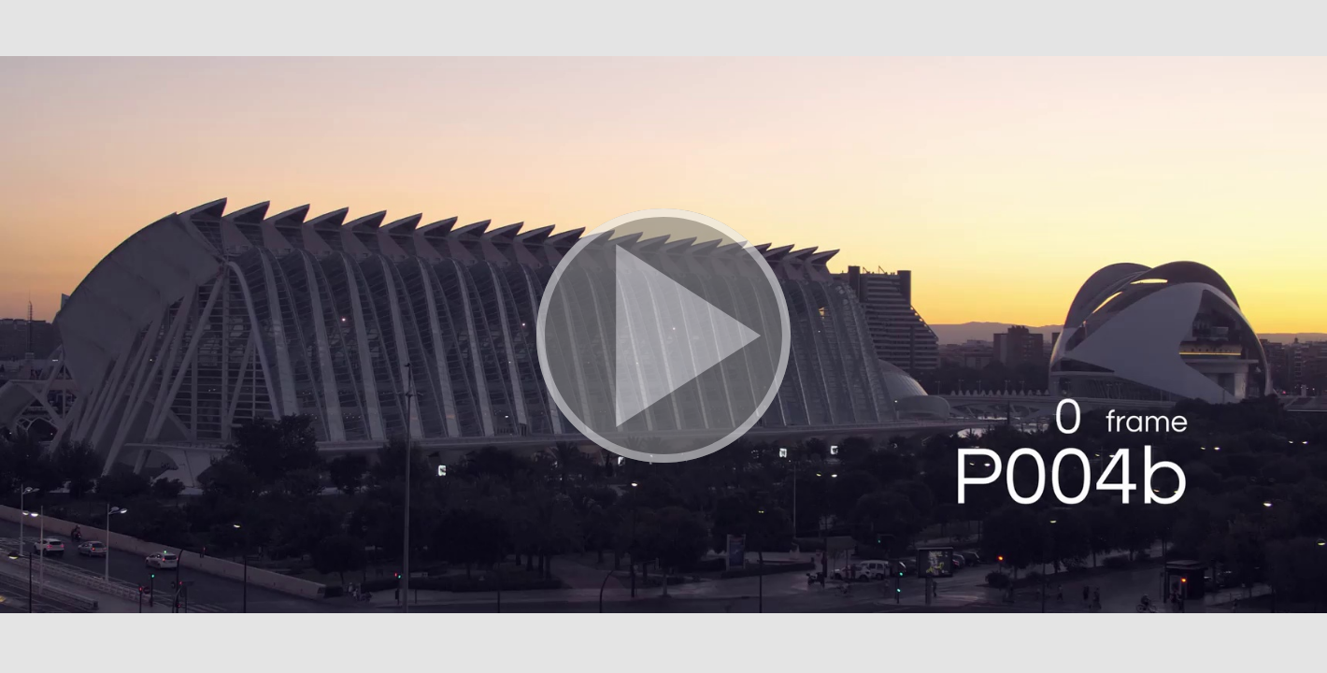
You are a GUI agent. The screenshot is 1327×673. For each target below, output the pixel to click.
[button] (663, 336)
